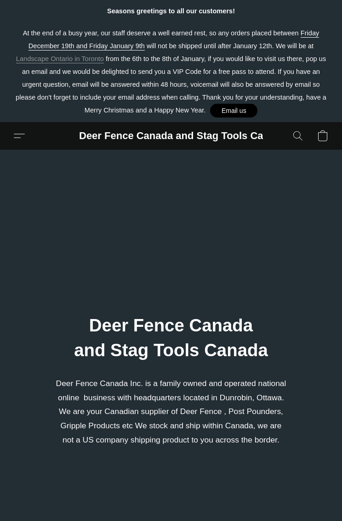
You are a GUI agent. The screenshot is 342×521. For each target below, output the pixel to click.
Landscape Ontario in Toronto (60, 58)
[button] (233, 111)
